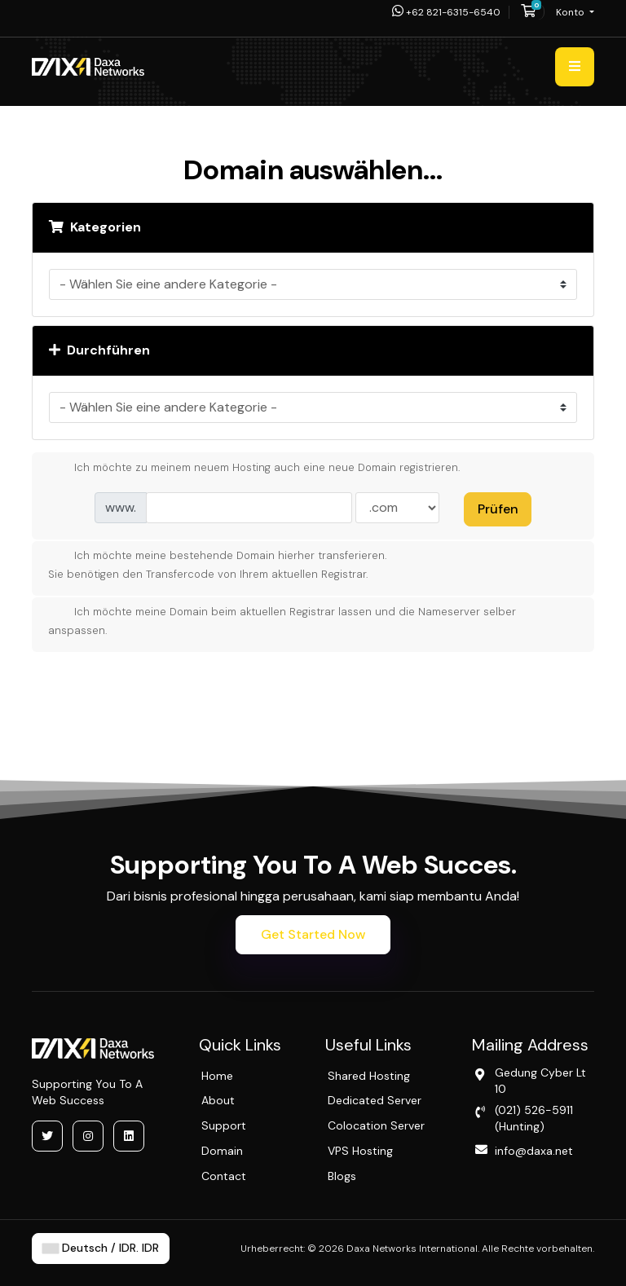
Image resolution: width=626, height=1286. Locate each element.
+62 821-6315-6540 (446, 12)
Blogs (342, 1176)
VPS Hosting (360, 1150)
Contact (223, 1176)
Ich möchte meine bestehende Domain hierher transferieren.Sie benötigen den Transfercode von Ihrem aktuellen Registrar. (217, 564)
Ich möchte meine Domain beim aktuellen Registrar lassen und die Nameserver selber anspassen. (282, 620)
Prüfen (498, 508)
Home (217, 1075)
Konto (571, 12)
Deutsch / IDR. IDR (100, 1248)
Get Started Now (313, 934)
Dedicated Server (374, 1100)
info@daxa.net (534, 1150)
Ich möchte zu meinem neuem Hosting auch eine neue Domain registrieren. (254, 469)
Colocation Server (376, 1125)
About (218, 1100)
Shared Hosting (369, 1075)
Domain (222, 1150)
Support (223, 1125)
